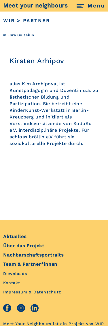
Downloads (15, 273)
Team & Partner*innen (30, 264)
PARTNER (36, 20)
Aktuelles (14, 236)
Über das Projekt (23, 245)
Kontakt (11, 282)
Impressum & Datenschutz (32, 292)
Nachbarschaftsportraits (33, 255)
